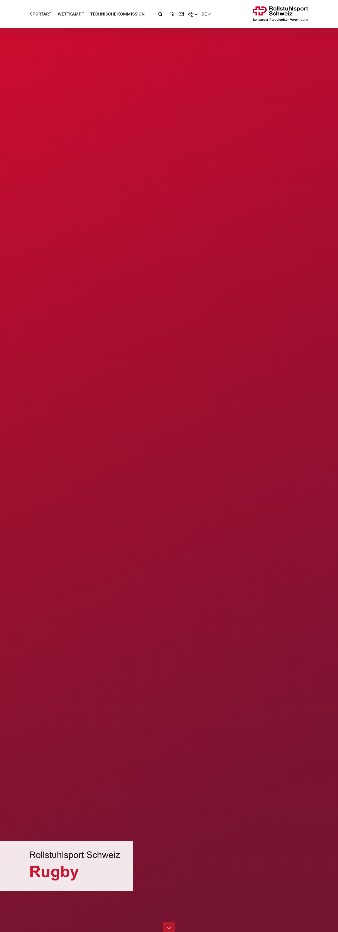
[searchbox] (160, 14)
